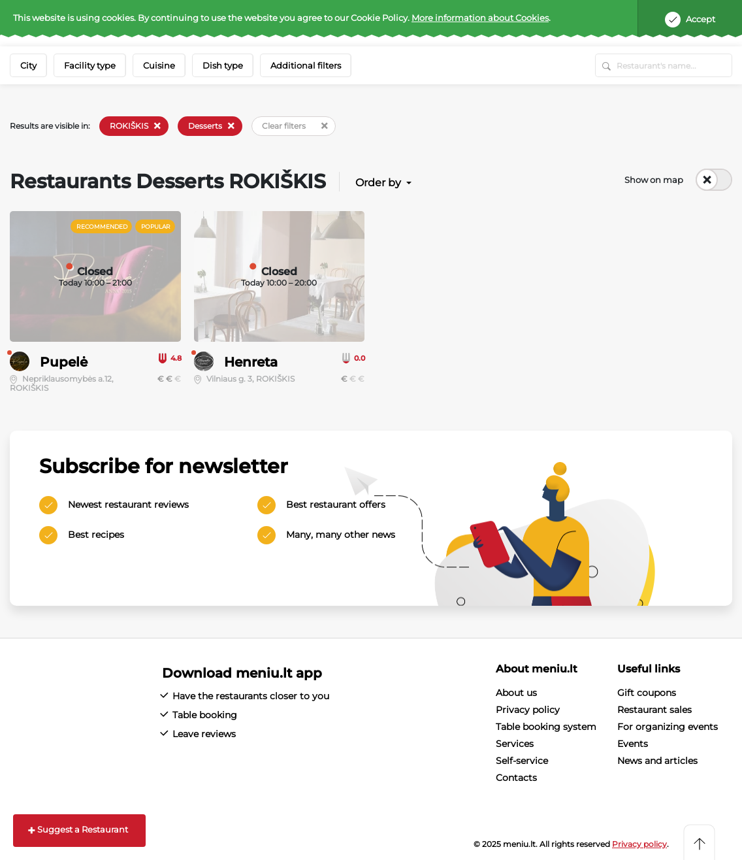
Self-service (522, 761)
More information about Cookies (480, 17)
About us (516, 693)
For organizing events (667, 727)
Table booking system (546, 727)
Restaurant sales (654, 710)
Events (632, 744)
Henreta (251, 362)
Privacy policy (528, 710)
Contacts (516, 778)
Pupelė (64, 362)
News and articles (657, 761)
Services (515, 744)
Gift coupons (646, 693)
